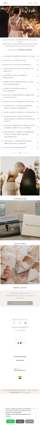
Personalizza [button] (29, 421)
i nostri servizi (20, 244)
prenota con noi (20, 287)
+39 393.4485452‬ (21, 330)
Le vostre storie (20, 199)
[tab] (20, 56)
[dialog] (20, 415)
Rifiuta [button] (20, 421)
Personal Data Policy (20, 356)
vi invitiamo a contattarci (24, 49)
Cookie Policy (20, 360)
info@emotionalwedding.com (20, 327)
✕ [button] (33, 408)
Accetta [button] (10, 421)
